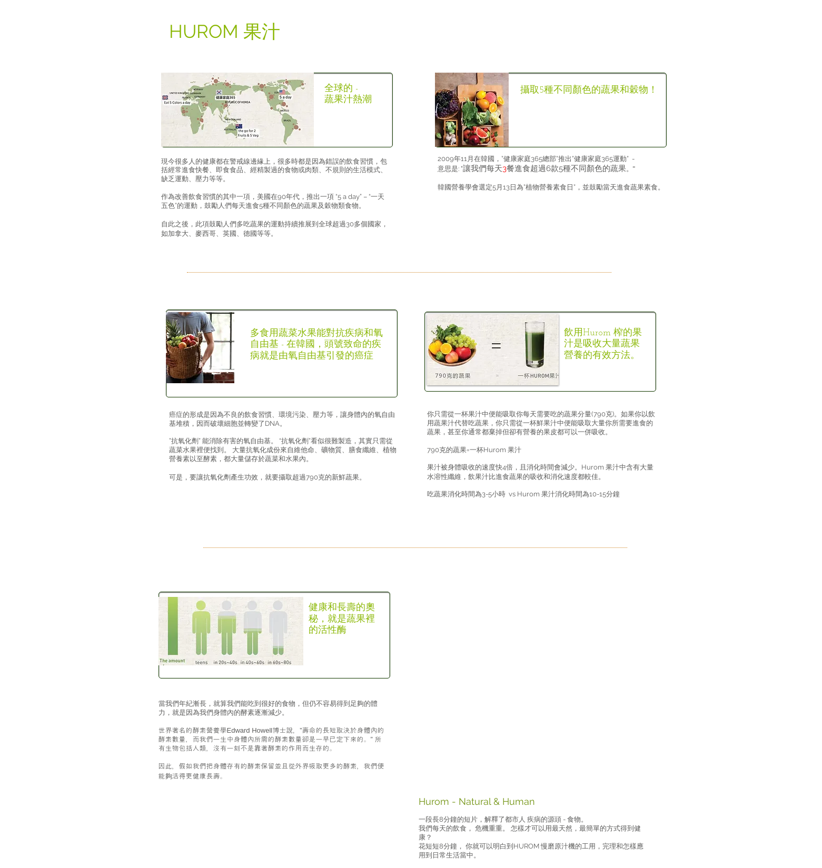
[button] (493, 349)
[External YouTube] (537, 681)
